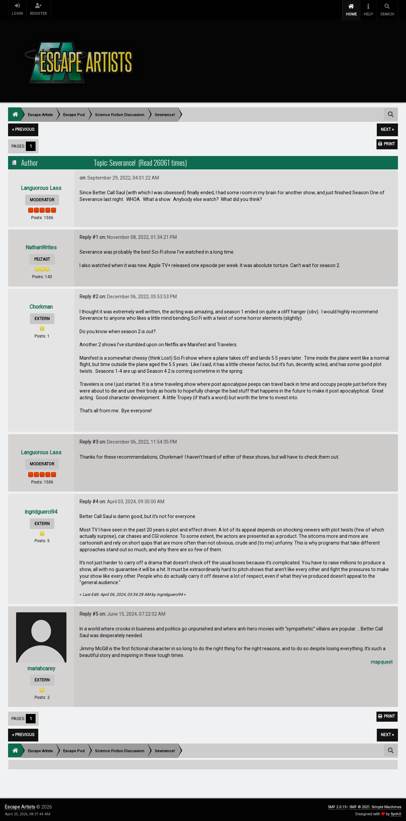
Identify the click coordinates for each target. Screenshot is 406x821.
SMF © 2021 (359, 806)
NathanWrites (41, 246)
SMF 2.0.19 (337, 806)
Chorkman (41, 306)
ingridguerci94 (41, 511)
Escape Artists (20, 805)
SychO (396, 813)
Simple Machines (386, 806)
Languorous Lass (41, 187)
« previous (23, 128)
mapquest (382, 660)
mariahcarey (41, 667)
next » (387, 128)
